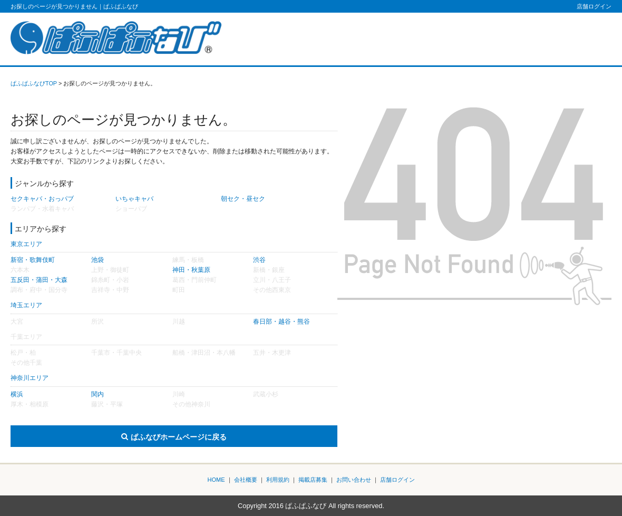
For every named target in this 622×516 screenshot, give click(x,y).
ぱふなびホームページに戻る (179, 437)
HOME (216, 479)
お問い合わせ (353, 479)
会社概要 (245, 479)
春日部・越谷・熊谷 (281, 321)
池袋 (97, 260)
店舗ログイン (594, 6)
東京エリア (26, 244)
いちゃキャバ (134, 198)
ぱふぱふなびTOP (34, 83)
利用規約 (277, 479)
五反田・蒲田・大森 (39, 280)
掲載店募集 (312, 479)
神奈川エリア (29, 378)
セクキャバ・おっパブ (42, 198)
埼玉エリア (26, 305)
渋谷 (259, 260)
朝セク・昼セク (243, 198)
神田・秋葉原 (191, 270)
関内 (97, 394)
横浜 (17, 394)
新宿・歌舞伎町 (33, 260)
